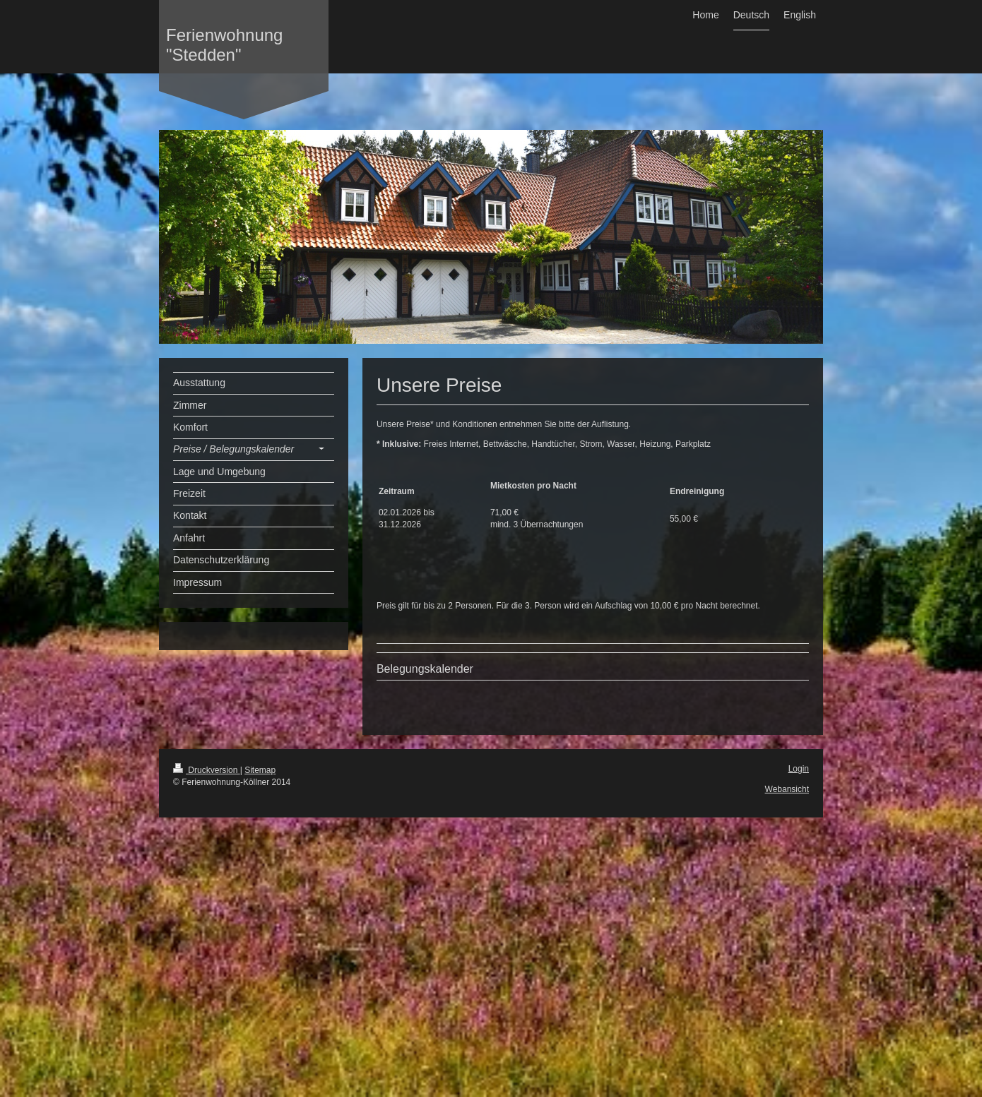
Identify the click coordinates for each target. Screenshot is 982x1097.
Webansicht (787, 789)
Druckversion (206, 770)
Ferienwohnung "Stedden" (224, 44)
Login (798, 769)
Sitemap (260, 770)
